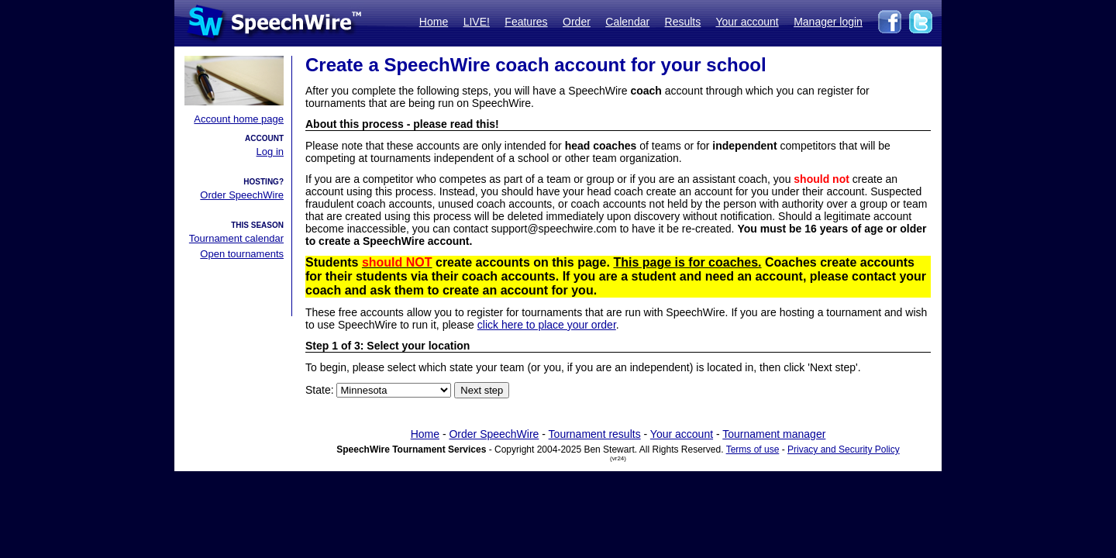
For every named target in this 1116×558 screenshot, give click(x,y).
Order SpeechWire (242, 195)
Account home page (239, 119)
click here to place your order (546, 325)
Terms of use (753, 449)
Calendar (627, 22)
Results (683, 22)
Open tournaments (242, 254)
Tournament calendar (236, 238)
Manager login (828, 22)
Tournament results (595, 434)
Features (526, 22)
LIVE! (476, 22)
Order (577, 22)
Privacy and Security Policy (843, 449)
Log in (270, 151)
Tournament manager (773, 434)
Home (433, 22)
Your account (746, 22)
